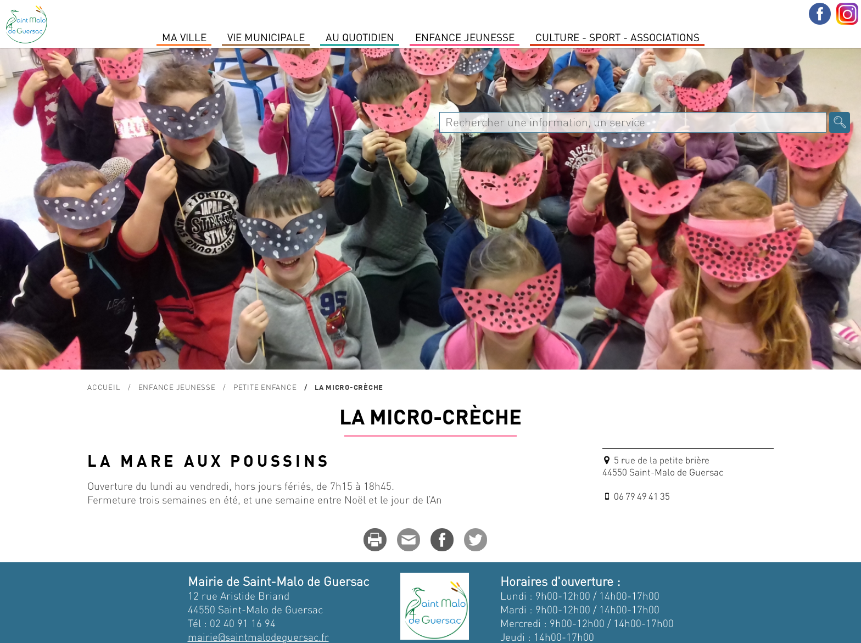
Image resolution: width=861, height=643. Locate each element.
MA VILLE (184, 36)
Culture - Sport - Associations (617, 36)
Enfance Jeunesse (465, 36)
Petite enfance (265, 387)
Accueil (103, 387)
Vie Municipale (266, 36)
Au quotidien (360, 36)
